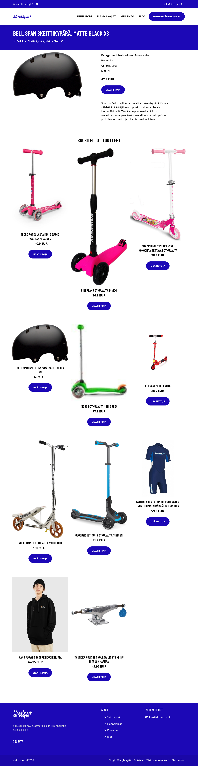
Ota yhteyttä (124, 760)
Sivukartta (178, 760)
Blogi (142, 16)
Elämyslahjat (106, 16)
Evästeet (139, 760)
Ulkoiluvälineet (125, 55)
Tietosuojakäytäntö (157, 760)
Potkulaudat (142, 55)
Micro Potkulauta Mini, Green (99, 406)
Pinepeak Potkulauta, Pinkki (99, 290)
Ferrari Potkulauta (157, 386)
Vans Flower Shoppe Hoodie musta (40, 657)
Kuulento (127, 16)
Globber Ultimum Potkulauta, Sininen (99, 535)
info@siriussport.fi (173, 4)
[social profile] (37, 4)
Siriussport (85, 16)
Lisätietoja (113, 89)
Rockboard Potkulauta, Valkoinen (40, 543)
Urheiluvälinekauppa (166, 16)
